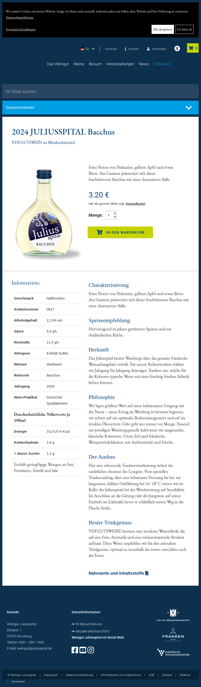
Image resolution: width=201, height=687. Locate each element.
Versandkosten (135, 203)
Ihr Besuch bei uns (87, 624)
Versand (167, 675)
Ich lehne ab (184, 29)
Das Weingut (58, 64)
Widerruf (185, 675)
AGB (151, 675)
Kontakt (111, 49)
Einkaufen (162, 64)
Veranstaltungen (120, 64)
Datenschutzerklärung (19, 17)
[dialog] (100, 19)
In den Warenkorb (121, 232)
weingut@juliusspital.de (34, 648)
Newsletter (18, 681)
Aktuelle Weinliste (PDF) (91, 631)
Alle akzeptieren (162, 29)
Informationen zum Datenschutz (121, 675)
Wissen (132, 49)
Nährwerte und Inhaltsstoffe (119, 573)
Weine (78, 64)
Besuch (95, 64)
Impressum (51, 675)
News (144, 64)
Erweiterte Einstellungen (20, 29)
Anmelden (156, 49)
